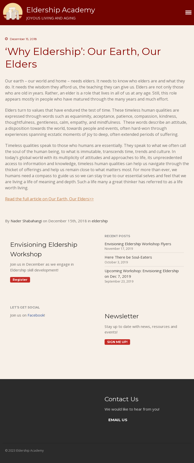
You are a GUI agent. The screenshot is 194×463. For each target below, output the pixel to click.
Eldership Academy (60, 10)
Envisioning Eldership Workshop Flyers (138, 243)
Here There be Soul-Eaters (128, 257)
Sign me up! (117, 342)
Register (20, 280)
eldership (100, 220)
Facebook (36, 315)
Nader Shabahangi (26, 220)
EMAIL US (117, 419)
